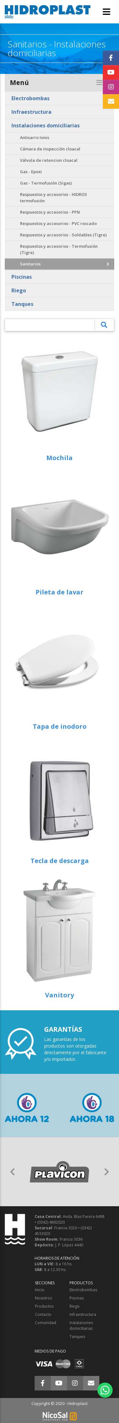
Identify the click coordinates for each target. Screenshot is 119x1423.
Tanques (22, 304)
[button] (12, 1171)
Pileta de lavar (59, 592)
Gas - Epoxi (31, 171)
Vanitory (59, 995)
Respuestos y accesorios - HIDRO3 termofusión (53, 197)
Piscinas (21, 276)
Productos (44, 1306)
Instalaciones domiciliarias (45, 125)
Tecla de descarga (59, 860)
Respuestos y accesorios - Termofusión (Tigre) (59, 249)
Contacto (43, 1314)
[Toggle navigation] (106, 11)
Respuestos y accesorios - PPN (50, 212)
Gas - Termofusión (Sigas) (46, 183)
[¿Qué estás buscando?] (50, 325)
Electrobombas (30, 98)
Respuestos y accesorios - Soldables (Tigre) (63, 235)
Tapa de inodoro (60, 726)
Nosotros (43, 1298)
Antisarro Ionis (34, 137)
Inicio (39, 1289)
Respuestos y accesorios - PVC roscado (58, 223)
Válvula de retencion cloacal (48, 160)
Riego (18, 290)
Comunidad (45, 1322)
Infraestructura (31, 111)
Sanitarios (30, 264)
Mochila (59, 457)
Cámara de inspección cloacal (50, 149)
